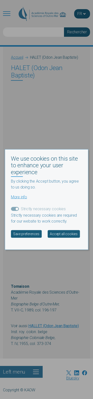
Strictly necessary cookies (43, 209)
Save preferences (26, 234)
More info (19, 197)
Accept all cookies (64, 234)
